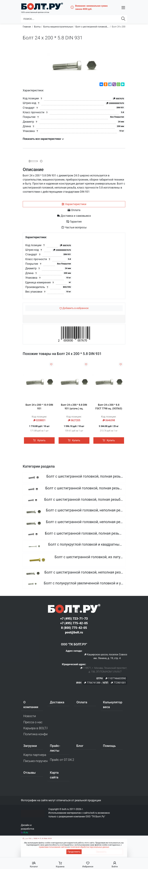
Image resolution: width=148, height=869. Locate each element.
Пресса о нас (32, 722)
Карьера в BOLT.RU (35, 729)
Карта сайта (54, 775)
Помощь (109, 746)
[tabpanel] (74, 266)
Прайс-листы (55, 749)
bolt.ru (24, 832)
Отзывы (29, 773)
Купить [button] (39, 440)
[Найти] (123, 17)
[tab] (74, 204)
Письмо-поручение (35, 761)
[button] (123, 6)
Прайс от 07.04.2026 (62, 760)
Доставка (57, 703)
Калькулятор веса (112, 705)
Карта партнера (34, 755)
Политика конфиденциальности (35, 735)
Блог (79, 746)
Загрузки (30, 746)
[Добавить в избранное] (74, 308)
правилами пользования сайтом (53, 847)
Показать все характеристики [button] (43, 138)
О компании (30, 705)
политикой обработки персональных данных (89, 847)
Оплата (81, 703)
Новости (29, 716)
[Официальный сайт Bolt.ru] (37, 5)
